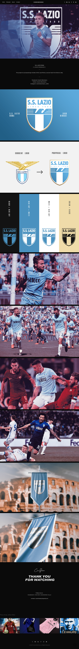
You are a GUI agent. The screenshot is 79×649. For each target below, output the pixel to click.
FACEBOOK (31, 594)
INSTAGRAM (44, 594)
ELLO (49, 594)
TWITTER (37, 594)
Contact (18, 2)
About (13, 2)
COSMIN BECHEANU (38, 2)
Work (3, 2)
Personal (8, 2)
